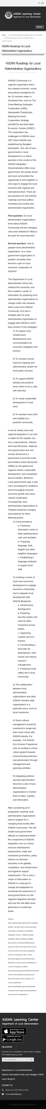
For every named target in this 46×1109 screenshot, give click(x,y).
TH (39, 3)
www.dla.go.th (8, 1079)
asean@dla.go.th (16, 1094)
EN (43, 3)
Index (4, 35)
